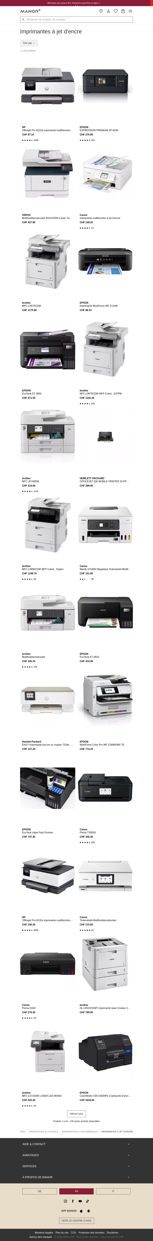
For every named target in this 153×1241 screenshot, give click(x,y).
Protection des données (91, 1232)
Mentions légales (44, 1232)
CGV (73, 1232)
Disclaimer (112, 1232)
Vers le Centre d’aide (77, 1220)
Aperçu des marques (40, 1237)
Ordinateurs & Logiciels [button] (43, 1131)
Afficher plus (76, 1113)
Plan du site (62, 1232)
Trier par (29, 43)
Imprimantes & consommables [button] (80, 1131)
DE (39, 1191)
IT (113, 1191)
